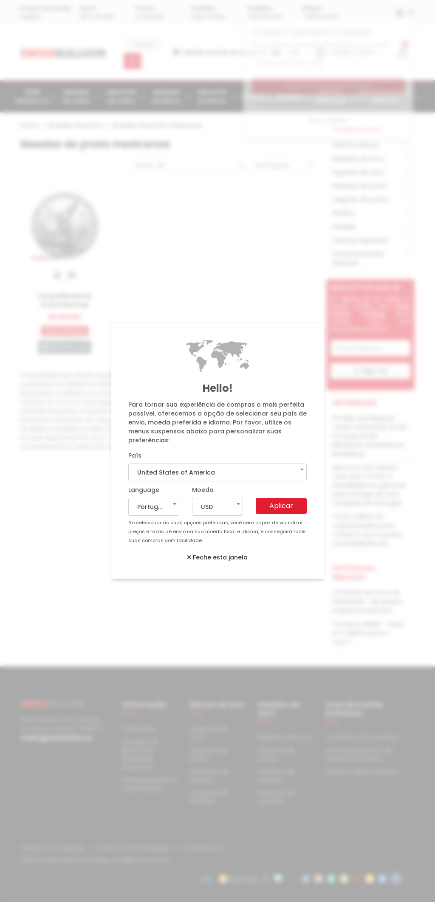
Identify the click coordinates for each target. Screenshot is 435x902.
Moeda (203, 490)
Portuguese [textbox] (155, 507)
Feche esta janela (217, 557)
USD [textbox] (207, 507)
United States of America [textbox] (176, 472)
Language (143, 490)
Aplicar (281, 506)
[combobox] (217, 472)
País (134, 455)
